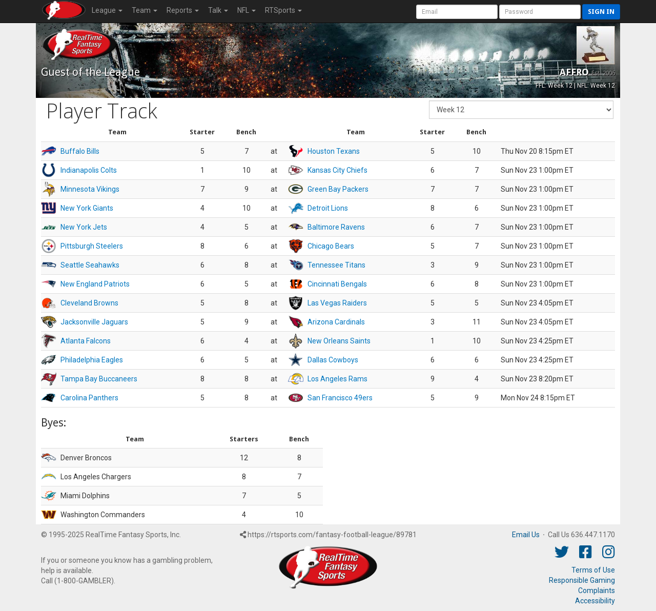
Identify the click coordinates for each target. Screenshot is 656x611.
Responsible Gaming (582, 580)
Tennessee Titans (336, 265)
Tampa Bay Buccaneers (98, 379)
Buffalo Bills (79, 151)
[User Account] (457, 12)
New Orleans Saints (339, 341)
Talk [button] (218, 10)
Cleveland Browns (89, 303)
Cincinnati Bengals (337, 284)
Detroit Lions (328, 208)
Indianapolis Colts (88, 170)
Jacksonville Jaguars (94, 322)
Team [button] (144, 10)
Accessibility (595, 601)
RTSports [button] (283, 10)
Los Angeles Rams (337, 379)
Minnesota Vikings (89, 189)
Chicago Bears (331, 246)
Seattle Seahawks (89, 265)
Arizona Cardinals (336, 322)
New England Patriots (95, 284)
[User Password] (540, 12)
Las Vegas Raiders (337, 303)
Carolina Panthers (89, 398)
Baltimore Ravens (336, 227)
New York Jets (83, 227)
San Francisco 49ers (340, 398)
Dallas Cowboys (333, 360)
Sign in (601, 11)
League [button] (107, 10)
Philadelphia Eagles (91, 360)
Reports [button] (183, 10)
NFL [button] (246, 10)
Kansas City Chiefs (337, 170)
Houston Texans (334, 151)
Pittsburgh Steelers (91, 246)
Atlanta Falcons (85, 341)
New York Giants (86, 208)
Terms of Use (593, 570)
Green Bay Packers (338, 189)
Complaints (596, 590)
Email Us (526, 535)
